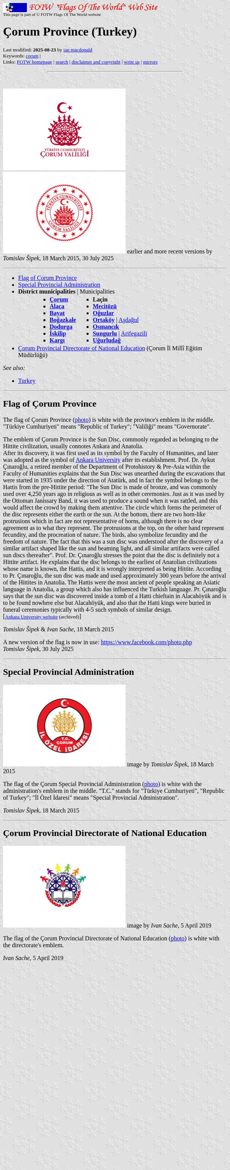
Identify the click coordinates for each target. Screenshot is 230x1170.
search (62, 62)
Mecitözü (105, 306)
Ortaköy (104, 320)
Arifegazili (134, 333)
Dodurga (61, 326)
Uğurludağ (107, 340)
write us (132, 62)
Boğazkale (63, 320)
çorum (32, 56)
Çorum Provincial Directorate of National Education (81, 348)
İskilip (58, 333)
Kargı (57, 340)
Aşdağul (128, 320)
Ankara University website (31, 617)
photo (82, 419)
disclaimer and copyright (95, 62)
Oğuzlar (103, 313)
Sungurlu (105, 333)
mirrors (150, 62)
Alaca (57, 306)
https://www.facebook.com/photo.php (146, 642)
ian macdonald (78, 50)
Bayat (57, 313)
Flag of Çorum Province (47, 278)
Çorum (59, 299)
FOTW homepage (34, 62)
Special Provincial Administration (59, 284)
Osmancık (106, 326)
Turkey (27, 381)
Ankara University (98, 460)
